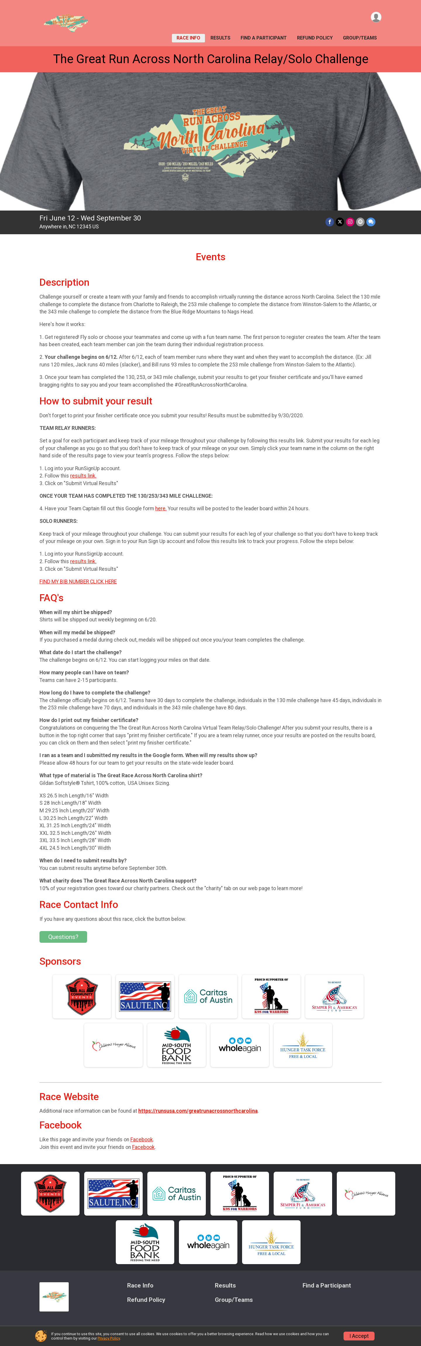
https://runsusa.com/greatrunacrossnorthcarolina (198, 1111)
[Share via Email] (360, 222)
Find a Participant (264, 38)
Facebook (141, 1139)
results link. (83, 476)
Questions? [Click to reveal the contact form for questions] (63, 936)
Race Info (188, 38)
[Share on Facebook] (329, 222)
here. (161, 508)
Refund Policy (315, 38)
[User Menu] (376, 17)
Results (220, 38)
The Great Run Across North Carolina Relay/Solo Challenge (210, 59)
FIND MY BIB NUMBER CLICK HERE (78, 582)
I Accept (359, 1336)
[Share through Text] (370, 222)
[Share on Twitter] (340, 222)
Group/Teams (360, 38)
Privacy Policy (109, 1338)
